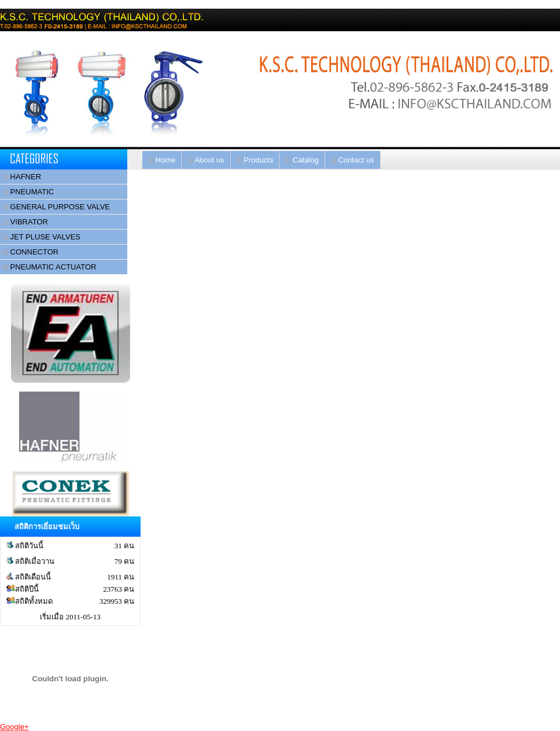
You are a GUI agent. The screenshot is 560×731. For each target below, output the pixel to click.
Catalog (301, 160)
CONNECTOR (30, 252)
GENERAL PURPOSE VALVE (56, 206)
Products (255, 160)
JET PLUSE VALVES (41, 236)
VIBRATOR (25, 221)
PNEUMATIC (28, 191)
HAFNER (22, 176)
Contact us (352, 160)
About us (205, 160)
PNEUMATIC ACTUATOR (49, 267)
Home (161, 160)
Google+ (14, 726)
